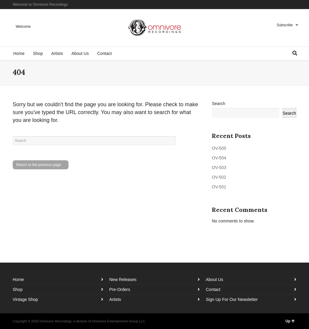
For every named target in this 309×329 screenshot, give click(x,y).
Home (18, 279)
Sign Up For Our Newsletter (232, 299)
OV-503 (219, 167)
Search (218, 103)
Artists (115, 299)
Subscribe (285, 25)
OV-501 (219, 186)
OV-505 (219, 148)
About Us (214, 279)
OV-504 (219, 157)
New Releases (122, 279)
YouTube (295, 4)
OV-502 (219, 177)
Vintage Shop (25, 299)
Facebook (278, 4)
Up (290, 321)
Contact (213, 289)
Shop (18, 289)
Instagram (287, 4)
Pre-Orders (119, 289)
